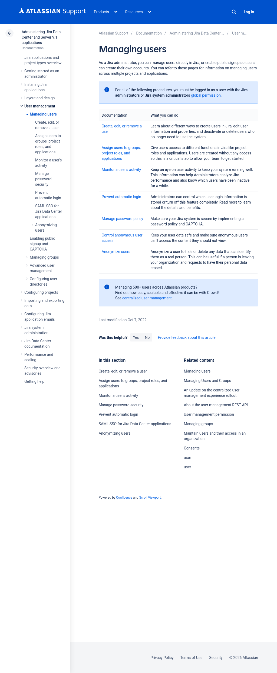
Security (216, 657)
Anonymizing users (114, 433)
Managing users (43, 114)
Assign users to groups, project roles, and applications (121, 153)
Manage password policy (122, 219)
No (147, 337)
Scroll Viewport (150, 497)
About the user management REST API (216, 405)
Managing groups (44, 257)
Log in (249, 12)
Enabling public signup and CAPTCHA (42, 243)
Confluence (124, 497)
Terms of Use (191, 657)
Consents (192, 448)
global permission (206, 95)
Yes (136, 337)
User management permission (209, 414)
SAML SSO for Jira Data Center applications (48, 211)
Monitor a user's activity (121, 169)
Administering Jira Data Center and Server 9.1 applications (41, 37)
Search (234, 12)
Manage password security (43, 179)
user (187, 457)
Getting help (34, 381)
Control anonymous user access (122, 238)
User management (39, 106)
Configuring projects (41, 292)
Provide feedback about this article (186, 337)
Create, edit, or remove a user (122, 129)
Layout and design (39, 98)
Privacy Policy (161, 657)
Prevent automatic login (121, 197)
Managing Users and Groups (207, 380)
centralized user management (147, 298)
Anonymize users (116, 251)
